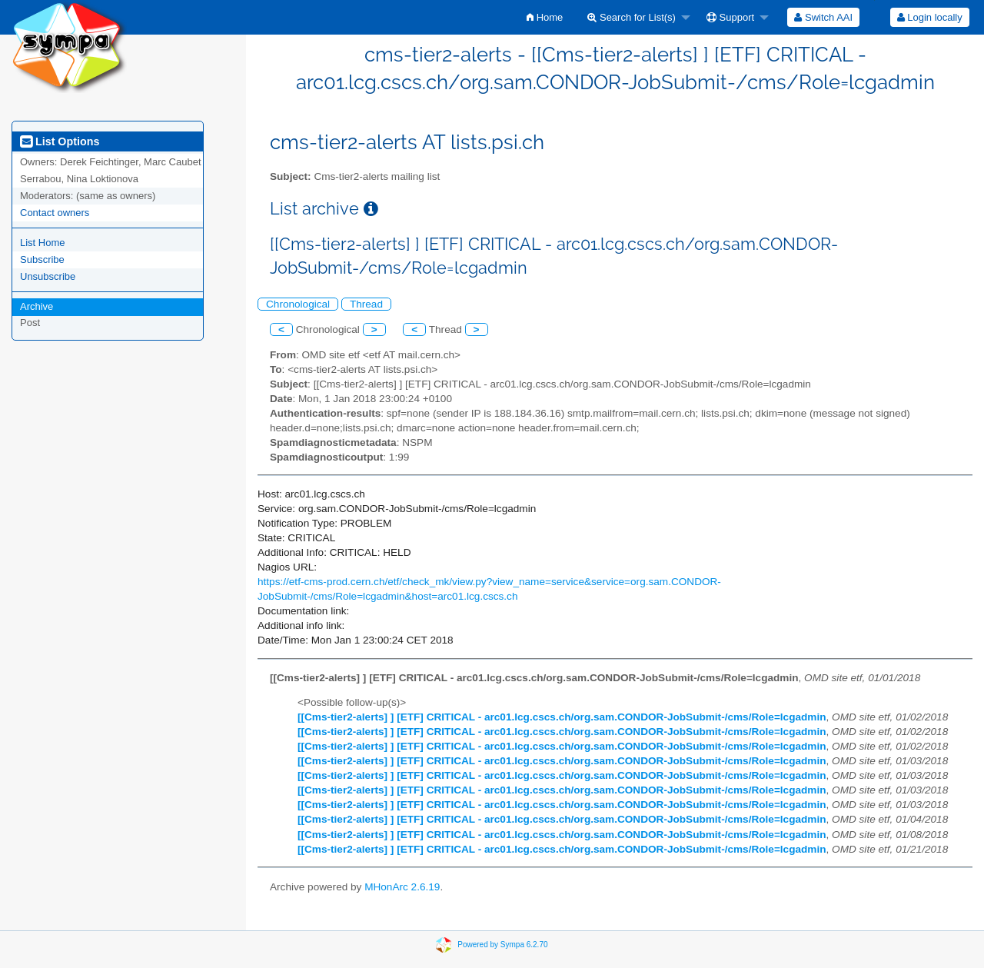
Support (730, 17)
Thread (366, 304)
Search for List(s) (631, 17)
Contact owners (54, 212)
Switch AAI (823, 17)
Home (545, 17)
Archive (36, 306)
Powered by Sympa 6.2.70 (502, 944)
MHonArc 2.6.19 (402, 887)
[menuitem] (544, 17)
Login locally (929, 17)
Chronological (298, 304)
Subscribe (42, 259)
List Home (42, 242)
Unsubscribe (47, 276)
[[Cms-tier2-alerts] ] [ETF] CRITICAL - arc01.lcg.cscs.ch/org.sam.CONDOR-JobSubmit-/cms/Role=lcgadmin (562, 717)
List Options (59, 141)
